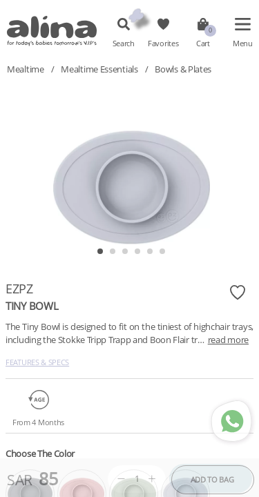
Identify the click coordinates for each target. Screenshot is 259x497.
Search (124, 43)
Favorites (163, 43)
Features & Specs (37, 362)
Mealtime (25, 69)
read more (228, 339)
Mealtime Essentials (99, 69)
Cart (203, 43)
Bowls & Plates (183, 69)
